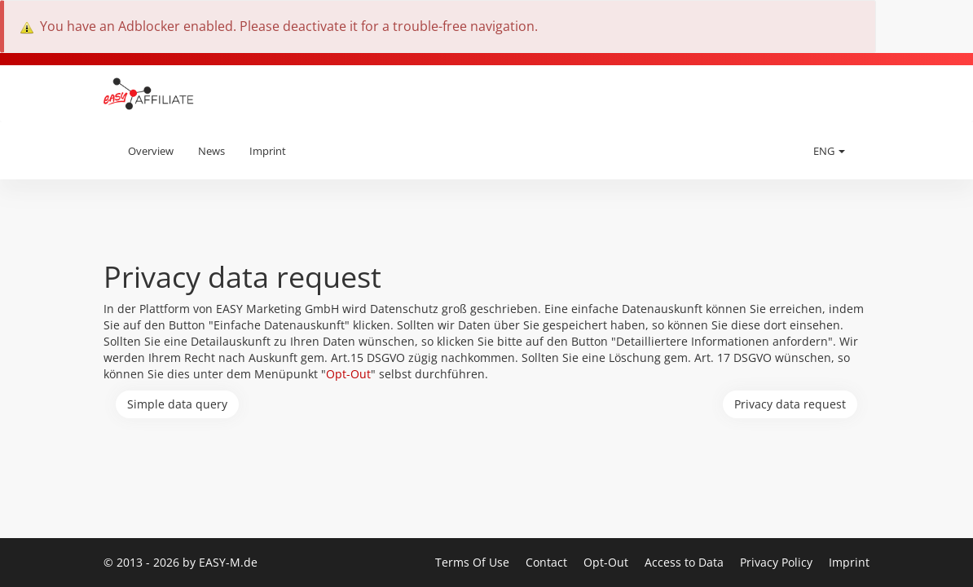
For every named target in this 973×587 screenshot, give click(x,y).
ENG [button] (829, 150)
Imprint (267, 150)
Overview (151, 150)
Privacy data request (790, 404)
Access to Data (686, 562)
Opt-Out (348, 374)
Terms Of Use (474, 562)
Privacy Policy (778, 562)
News (211, 150)
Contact (548, 562)
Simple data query (177, 404)
